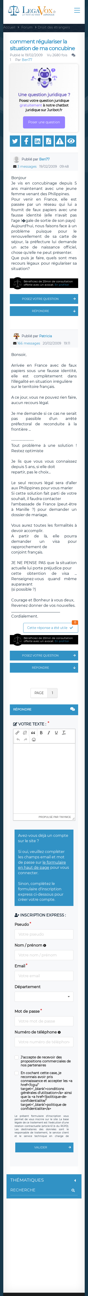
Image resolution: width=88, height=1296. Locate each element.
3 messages (27, 166)
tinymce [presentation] (65, 817)
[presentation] (17, 732)
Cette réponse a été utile (52, 626)
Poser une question (44, 122)
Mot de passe (27, 1011)
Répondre (55, 311)
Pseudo (22, 924)
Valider (53, 1147)
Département (28, 987)
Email (20, 966)
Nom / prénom (30, 945)
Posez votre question (50, 299)
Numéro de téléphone (38, 1032)
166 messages (28, 343)
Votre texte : (30, 724)
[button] (17, 733)
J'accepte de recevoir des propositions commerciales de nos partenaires (46, 1061)
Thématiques (44, 1180)
